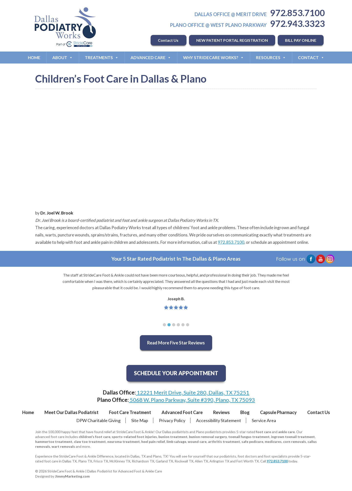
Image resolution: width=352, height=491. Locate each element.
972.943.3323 (297, 23)
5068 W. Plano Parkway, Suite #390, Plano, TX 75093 (192, 399)
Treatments (102, 57)
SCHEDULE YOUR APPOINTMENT (176, 373)
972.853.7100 (297, 12)
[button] (164, 324)
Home (34, 57)
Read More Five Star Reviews (176, 342)
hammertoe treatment (53, 441)
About (62, 57)
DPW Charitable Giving (98, 420)
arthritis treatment (224, 441)
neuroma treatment (123, 441)
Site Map (139, 420)
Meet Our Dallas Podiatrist (71, 412)
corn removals (294, 441)
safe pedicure (252, 441)
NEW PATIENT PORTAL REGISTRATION (232, 40)
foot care (263, 432)
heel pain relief (153, 441)
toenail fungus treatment (249, 437)
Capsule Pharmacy (278, 412)
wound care (197, 441)
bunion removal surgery (208, 437)
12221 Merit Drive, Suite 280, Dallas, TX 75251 (192, 392)
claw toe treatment (90, 441)
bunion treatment (172, 437)
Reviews (221, 412)
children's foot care (94, 437)
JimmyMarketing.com (72, 476)
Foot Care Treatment (130, 412)
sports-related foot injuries (134, 437)
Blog (245, 412)
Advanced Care (151, 57)
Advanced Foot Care (182, 412)
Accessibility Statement (218, 420)
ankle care (286, 432)
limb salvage (176, 441)
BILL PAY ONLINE (300, 40)
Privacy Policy (172, 420)
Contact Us (168, 40)
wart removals (63, 446)
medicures (273, 441)
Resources (271, 57)
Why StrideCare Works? (213, 57)
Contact (311, 57)
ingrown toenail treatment (293, 437)
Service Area (264, 420)
